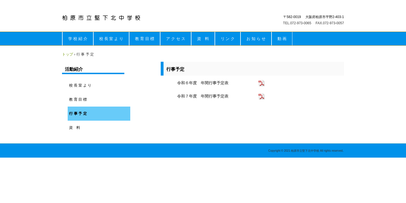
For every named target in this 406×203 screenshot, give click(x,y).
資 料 (203, 38)
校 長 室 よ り (111, 38)
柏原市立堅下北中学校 (101, 17)
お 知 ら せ (256, 38)
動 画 (281, 38)
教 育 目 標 (144, 38)
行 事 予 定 (78, 113)
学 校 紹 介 (77, 38)
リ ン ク (228, 38)
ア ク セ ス (175, 38)
